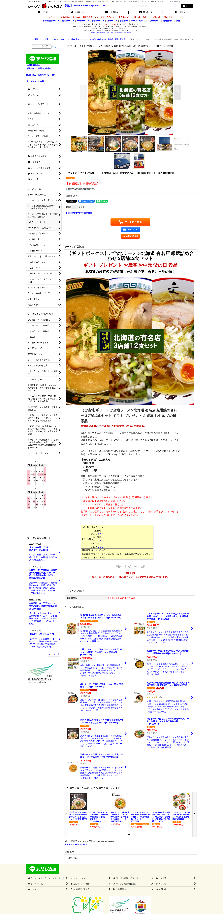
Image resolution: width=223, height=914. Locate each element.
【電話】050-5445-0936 (76, 5)
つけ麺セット (154, 20)
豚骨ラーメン (98, 20)
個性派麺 (124, 20)
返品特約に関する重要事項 (79, 213)
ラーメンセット (138, 20)
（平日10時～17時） (97, 6)
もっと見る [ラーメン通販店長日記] (54, 654)
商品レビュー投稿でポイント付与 (41, 75)
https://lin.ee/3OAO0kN (76, 844)
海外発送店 (168, 20)
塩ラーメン (112, 20)
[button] (83, 92)
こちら (100, 534)
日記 (178, 20)
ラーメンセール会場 (35, 81)
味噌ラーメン (83, 20)
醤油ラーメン (68, 20)
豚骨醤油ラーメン (51, 20)
